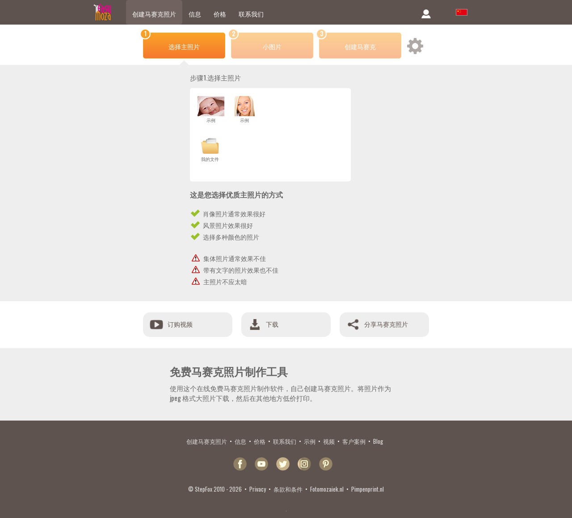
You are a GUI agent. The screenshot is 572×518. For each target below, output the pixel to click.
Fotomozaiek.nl (327, 488)
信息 (195, 13)
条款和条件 (288, 488)
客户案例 (354, 441)
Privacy (257, 488)
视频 (329, 441)
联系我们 (251, 13)
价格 (220, 13)
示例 (309, 441)
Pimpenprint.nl (367, 488)
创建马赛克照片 (154, 13)
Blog (378, 441)
